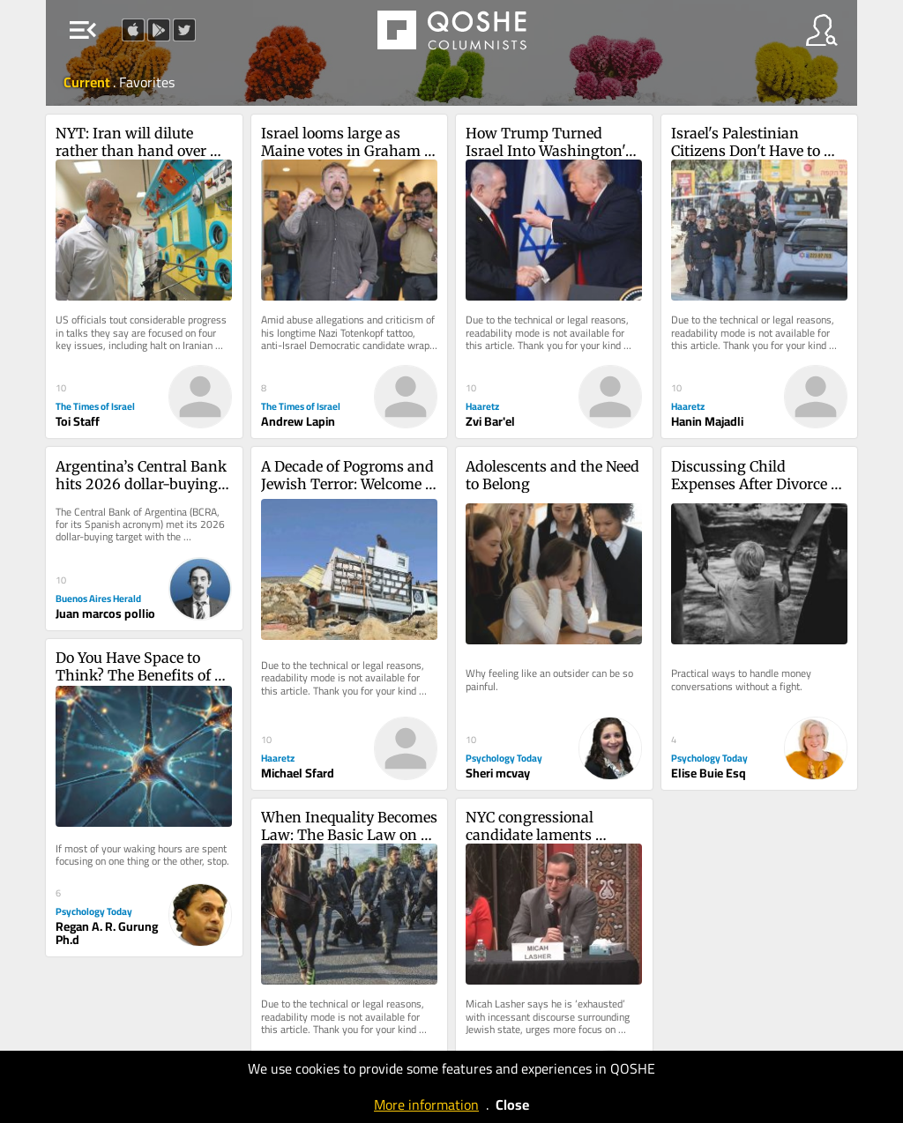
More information (426, 1104)
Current (88, 82)
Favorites (147, 82)
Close (512, 1104)
